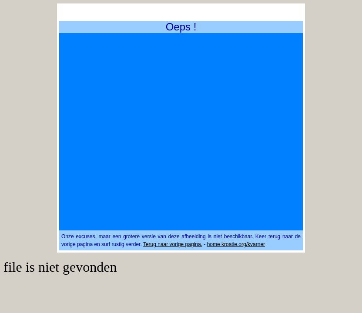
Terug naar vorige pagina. (172, 244)
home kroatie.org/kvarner (236, 244)
